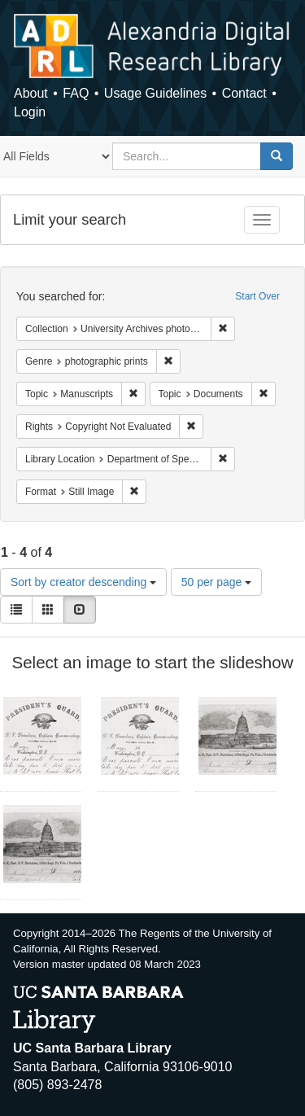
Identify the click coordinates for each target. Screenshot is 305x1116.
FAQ (76, 93)
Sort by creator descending (83, 582)
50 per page (216, 582)
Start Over (257, 296)
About (31, 93)
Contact (244, 93)
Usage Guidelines (155, 93)
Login (30, 112)
